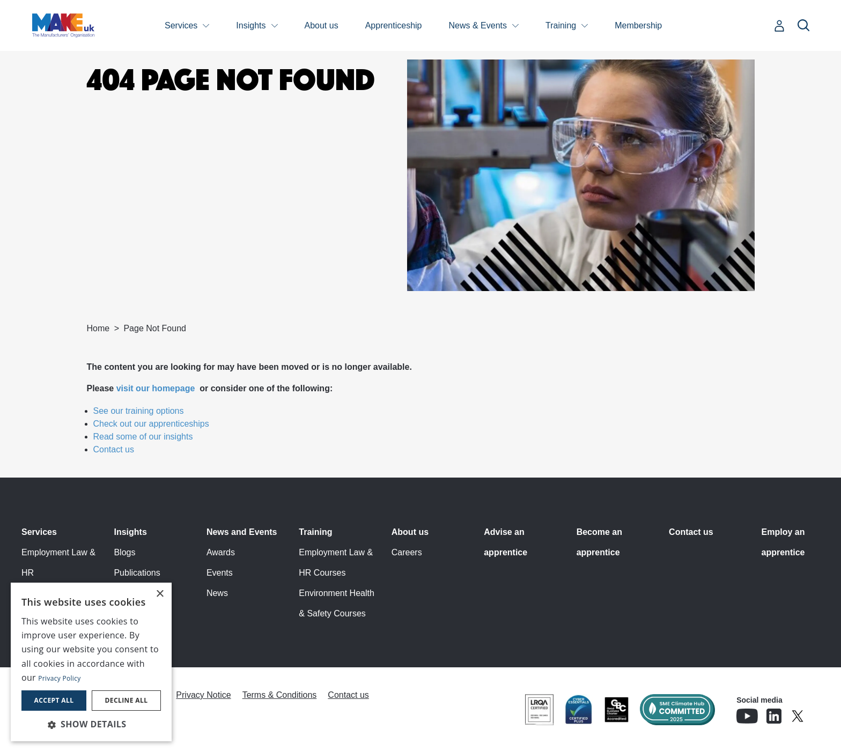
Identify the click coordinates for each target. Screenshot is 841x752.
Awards (220, 552)
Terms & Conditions (279, 694)
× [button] (160, 594)
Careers (407, 552)
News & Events (478, 25)
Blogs (124, 552)
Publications (137, 572)
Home (98, 328)
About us (321, 25)
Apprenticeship (393, 25)
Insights (250, 25)
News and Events (241, 532)
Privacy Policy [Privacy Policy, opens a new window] (59, 678)
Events (219, 572)
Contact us (113, 449)
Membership (638, 25)
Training (560, 25)
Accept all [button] (54, 700)
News (217, 593)
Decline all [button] (126, 700)
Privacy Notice (203, 694)
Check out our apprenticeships (151, 423)
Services (181, 25)
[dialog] (91, 662)
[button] (91, 724)
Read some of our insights (143, 436)
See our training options (138, 410)
